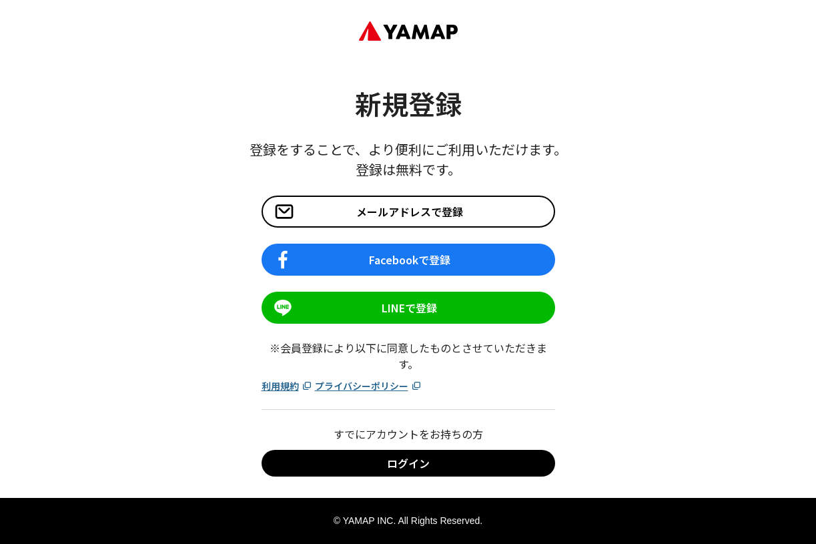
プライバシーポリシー (368, 385)
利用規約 (287, 385)
